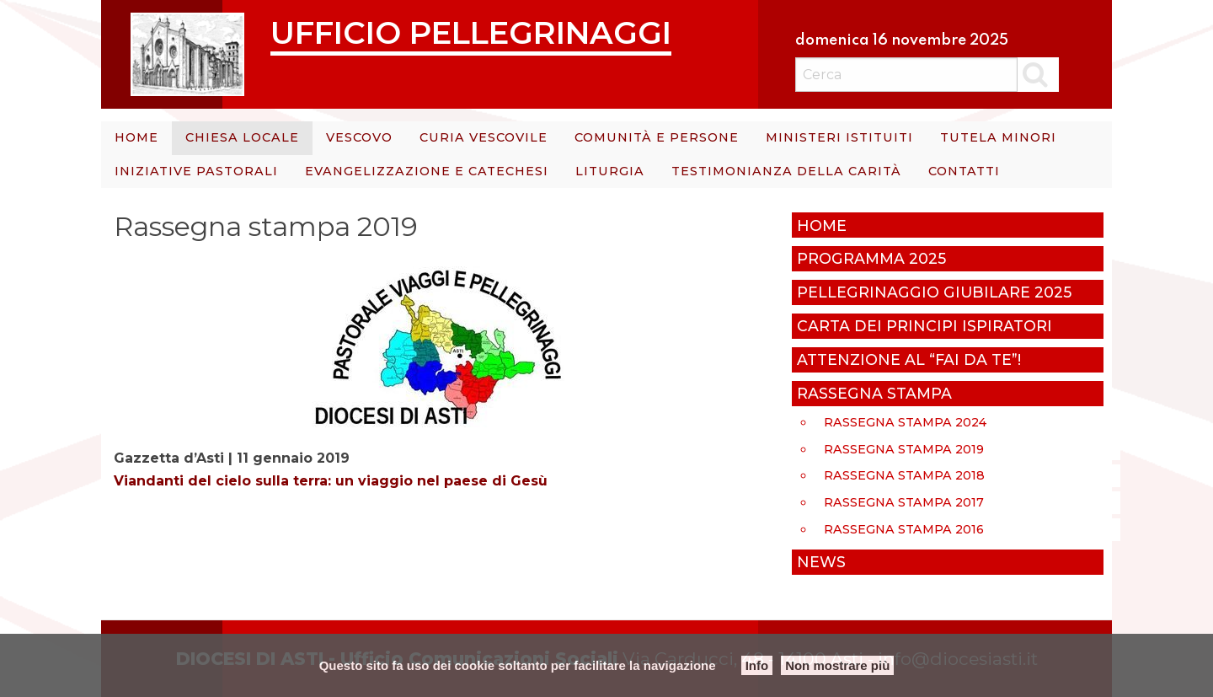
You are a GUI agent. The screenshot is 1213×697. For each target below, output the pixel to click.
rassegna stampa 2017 (904, 502)
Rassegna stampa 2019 (904, 449)
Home (136, 137)
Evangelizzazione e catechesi (426, 171)
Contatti (964, 171)
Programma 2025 (871, 258)
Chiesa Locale (242, 137)
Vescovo (359, 137)
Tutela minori (998, 137)
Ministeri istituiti (839, 137)
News (821, 562)
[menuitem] (136, 138)
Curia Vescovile (483, 137)
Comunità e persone (656, 137)
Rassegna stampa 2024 (905, 422)
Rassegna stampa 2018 (904, 475)
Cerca (1038, 74)
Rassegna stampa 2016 (904, 529)
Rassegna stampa (874, 393)
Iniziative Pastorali (196, 171)
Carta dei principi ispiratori (924, 326)
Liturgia (609, 171)
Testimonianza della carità (786, 171)
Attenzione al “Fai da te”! (909, 359)
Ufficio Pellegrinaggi (470, 32)
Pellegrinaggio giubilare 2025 (934, 292)
